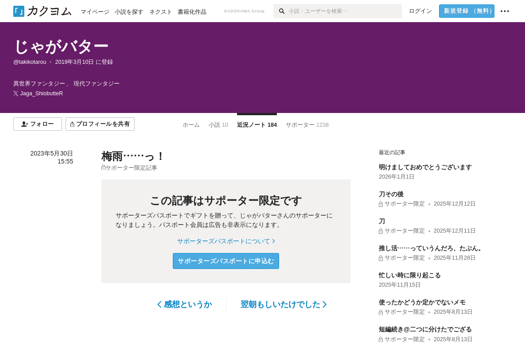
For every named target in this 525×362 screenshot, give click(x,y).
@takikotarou (29, 62)
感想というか (184, 304)
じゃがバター (61, 46)
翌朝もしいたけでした (284, 304)
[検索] (281, 11)
